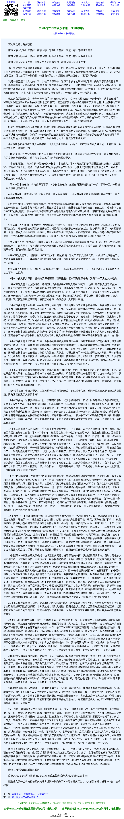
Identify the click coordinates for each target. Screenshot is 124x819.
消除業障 (85, 5)
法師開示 (41, 2)
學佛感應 (100, 14)
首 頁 (27, 2)
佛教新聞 (71, 11)
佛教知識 (41, 11)
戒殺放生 (100, 11)
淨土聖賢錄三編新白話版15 (25, 797)
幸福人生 (85, 2)
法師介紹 (56, 2)
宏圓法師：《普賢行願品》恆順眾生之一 (31, 794)
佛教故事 (41, 14)
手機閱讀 (10, 2)
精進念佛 (100, 2)
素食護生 (100, 5)
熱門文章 (27, 14)
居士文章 (41, 5)
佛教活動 (71, 14)
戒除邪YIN (115, 2)
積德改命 (85, 14)
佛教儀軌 (56, 14)
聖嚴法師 (115, 14)
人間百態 (71, 2)
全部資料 (27, 11)
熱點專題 (71, 5)
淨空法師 (115, 5)
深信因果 (85, 11)
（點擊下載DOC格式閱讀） (64, 33)
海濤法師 (115, 11)
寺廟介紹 (56, 5)
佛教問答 (56, 11)
